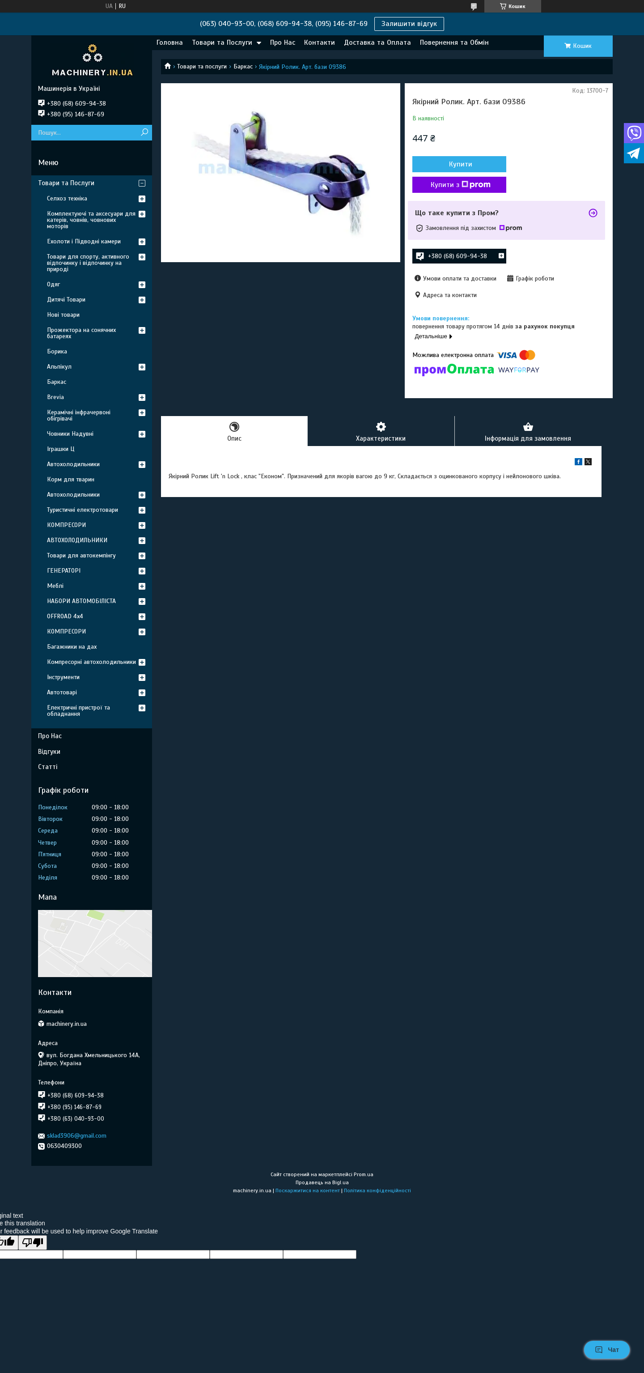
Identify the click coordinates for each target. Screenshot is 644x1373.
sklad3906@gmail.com (76, 1135)
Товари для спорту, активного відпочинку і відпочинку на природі (88, 263)
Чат (607, 1350)
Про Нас (282, 42)
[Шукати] (144, 132)
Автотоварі (62, 692)
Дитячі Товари (66, 299)
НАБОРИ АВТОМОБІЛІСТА (81, 601)
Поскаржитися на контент (307, 1190)
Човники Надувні (70, 434)
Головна (170, 42)
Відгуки (49, 752)
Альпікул (59, 366)
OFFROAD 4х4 (65, 616)
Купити (460, 164)
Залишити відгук (409, 23)
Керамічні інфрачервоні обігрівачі (78, 415)
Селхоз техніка (67, 198)
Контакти (319, 42)
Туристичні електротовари (82, 510)
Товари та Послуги (222, 42)
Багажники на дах (72, 646)
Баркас (243, 66)
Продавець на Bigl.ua (322, 1182)
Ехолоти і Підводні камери (84, 241)
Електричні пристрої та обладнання (78, 711)
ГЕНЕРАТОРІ (63, 570)
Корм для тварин (70, 479)
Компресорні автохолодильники (91, 662)
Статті (47, 767)
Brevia (55, 397)
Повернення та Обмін (454, 42)
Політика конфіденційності (377, 1190)
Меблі (55, 586)
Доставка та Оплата (377, 42)
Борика (57, 351)
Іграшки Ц (60, 449)
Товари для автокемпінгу (81, 555)
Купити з (461, 184)
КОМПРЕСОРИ (66, 525)
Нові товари (63, 315)
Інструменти (63, 677)
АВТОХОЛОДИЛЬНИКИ (77, 540)
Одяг (53, 284)
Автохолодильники (73, 464)
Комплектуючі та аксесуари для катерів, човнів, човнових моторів (91, 220)
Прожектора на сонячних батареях (81, 333)
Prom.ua (363, 1174)
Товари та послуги (202, 66)
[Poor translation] (32, 1242)
